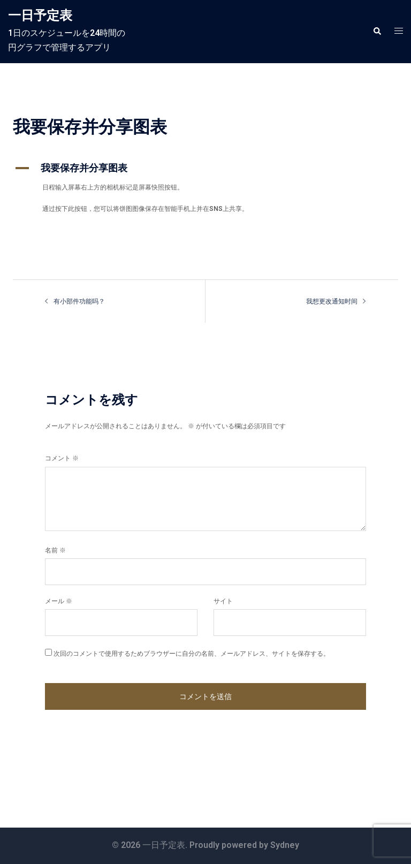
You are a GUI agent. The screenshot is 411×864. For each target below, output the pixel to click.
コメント (62, 458)
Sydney (284, 845)
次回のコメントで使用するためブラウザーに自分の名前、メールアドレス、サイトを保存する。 (192, 653)
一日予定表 (40, 15)
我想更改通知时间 (331, 301)
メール (58, 601)
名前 (55, 550)
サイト (223, 601)
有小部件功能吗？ (79, 301)
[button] (376, 31)
